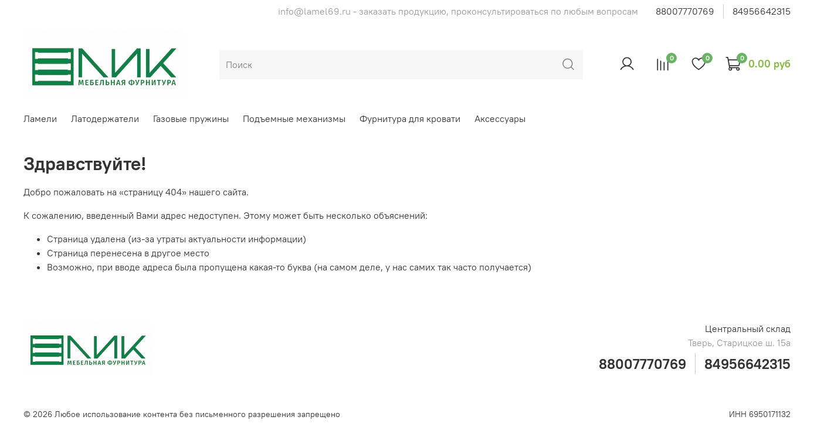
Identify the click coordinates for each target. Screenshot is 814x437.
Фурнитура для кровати (409, 118)
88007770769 (685, 11)
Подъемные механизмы (294, 118)
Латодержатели (105, 118)
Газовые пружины (191, 118)
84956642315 (761, 11)
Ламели (40, 118)
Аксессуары (499, 118)
